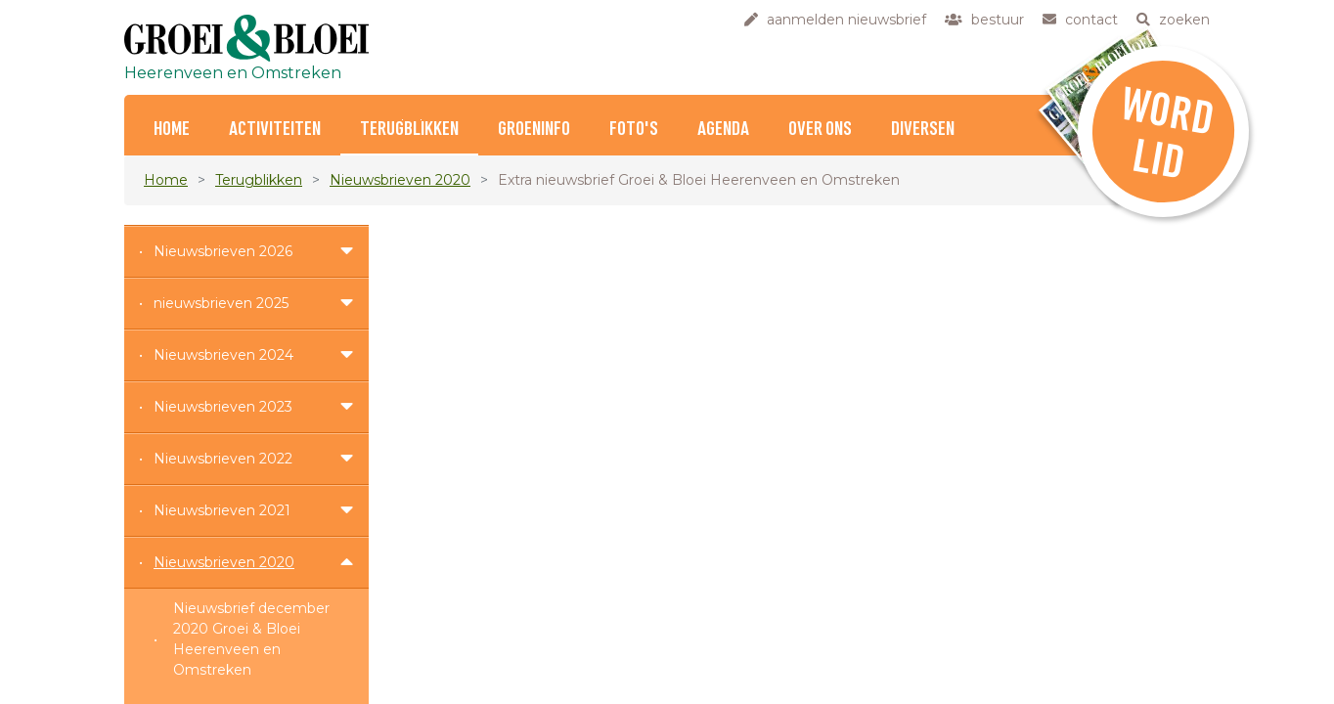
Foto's (633, 129)
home (172, 129)
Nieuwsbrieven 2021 (222, 510)
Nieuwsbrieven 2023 (223, 407)
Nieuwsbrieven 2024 (223, 355)
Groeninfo (534, 129)
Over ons (820, 129)
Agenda (723, 129)
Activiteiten (275, 129)
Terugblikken (409, 129)
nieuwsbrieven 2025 (221, 303)
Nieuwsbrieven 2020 (400, 180)
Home (166, 180)
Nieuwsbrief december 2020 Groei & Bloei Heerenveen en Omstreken (251, 639)
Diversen (923, 129)
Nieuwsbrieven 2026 (223, 251)
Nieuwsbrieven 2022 (223, 458)
